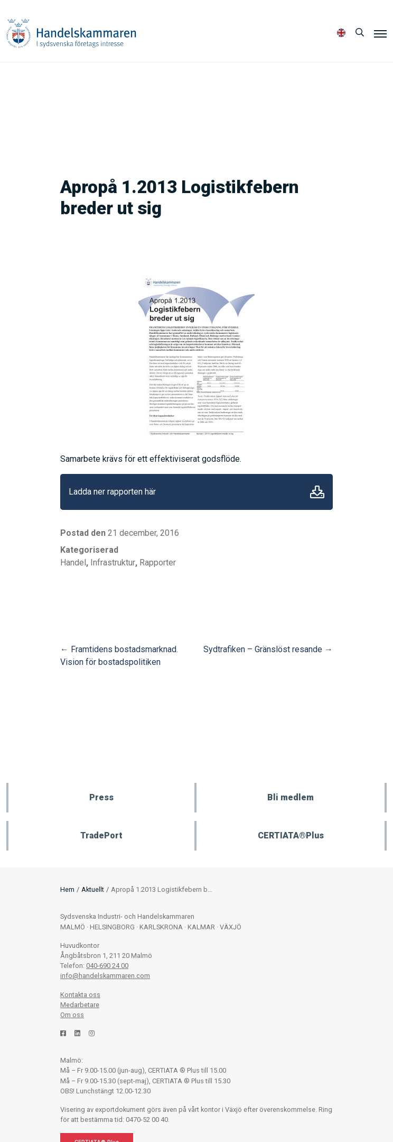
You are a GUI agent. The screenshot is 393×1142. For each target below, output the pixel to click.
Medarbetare (79, 1005)
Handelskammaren (71, 33)
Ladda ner (317, 491)
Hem (67, 889)
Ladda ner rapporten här (112, 492)
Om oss (72, 1015)
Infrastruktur (112, 563)
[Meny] (380, 33)
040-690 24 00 (107, 966)
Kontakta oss (80, 995)
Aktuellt (92, 889)
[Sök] (360, 32)
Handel (73, 563)
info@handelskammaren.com (105, 976)
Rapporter (157, 563)
